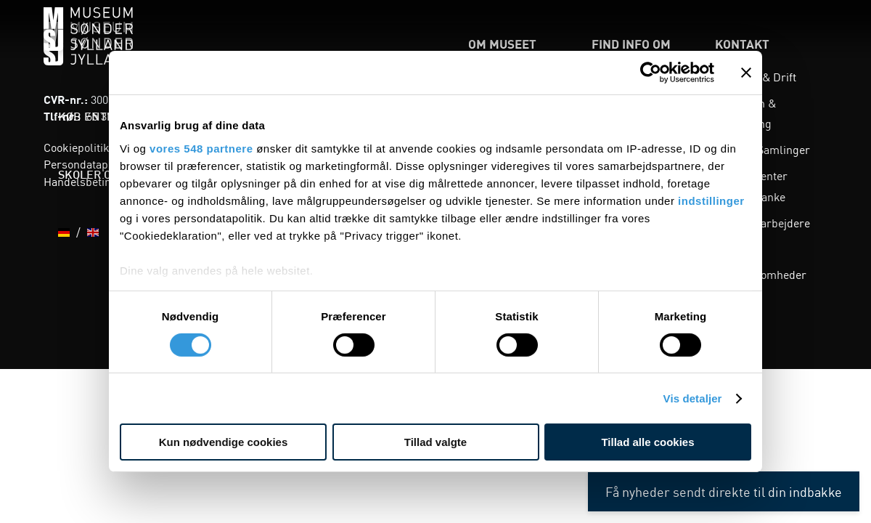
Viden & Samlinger (762, 149)
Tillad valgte (435, 442)
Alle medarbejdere (762, 222)
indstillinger (711, 200)
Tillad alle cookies (647, 442)
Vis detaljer (692, 398)
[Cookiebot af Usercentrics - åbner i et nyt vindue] (650, 73)
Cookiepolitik (77, 146)
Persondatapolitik (89, 163)
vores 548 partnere (201, 148)
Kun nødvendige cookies (223, 442)
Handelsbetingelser (94, 181)
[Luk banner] (746, 73)
